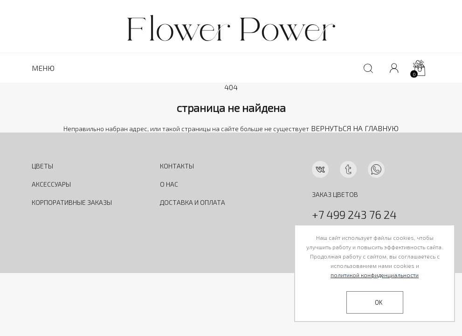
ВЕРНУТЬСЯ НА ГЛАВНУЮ (355, 128)
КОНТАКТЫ (177, 166)
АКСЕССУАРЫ (51, 184)
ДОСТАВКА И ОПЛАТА (192, 202)
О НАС (169, 184)
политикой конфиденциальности (375, 275)
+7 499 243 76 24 (354, 214)
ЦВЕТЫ (42, 166)
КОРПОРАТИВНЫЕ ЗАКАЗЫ (72, 202)
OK (378, 302)
